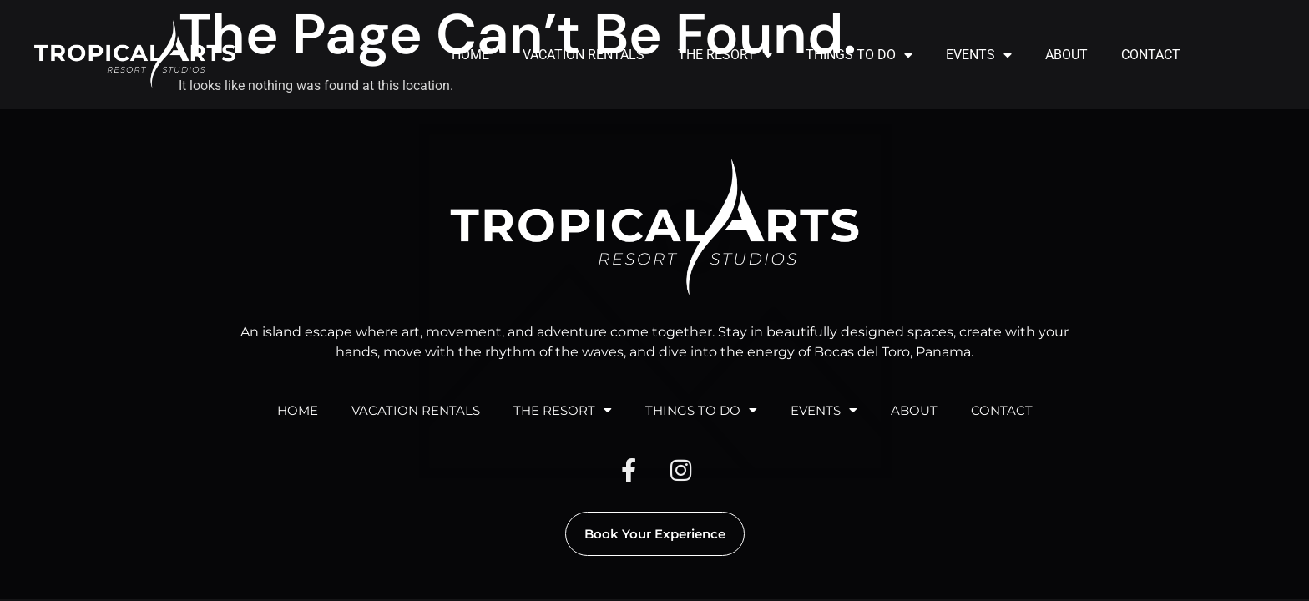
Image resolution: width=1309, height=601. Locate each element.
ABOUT (1066, 55)
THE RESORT (725, 55)
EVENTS (979, 55)
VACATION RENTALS (583, 55)
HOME (470, 55)
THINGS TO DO (859, 55)
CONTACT (1150, 55)
